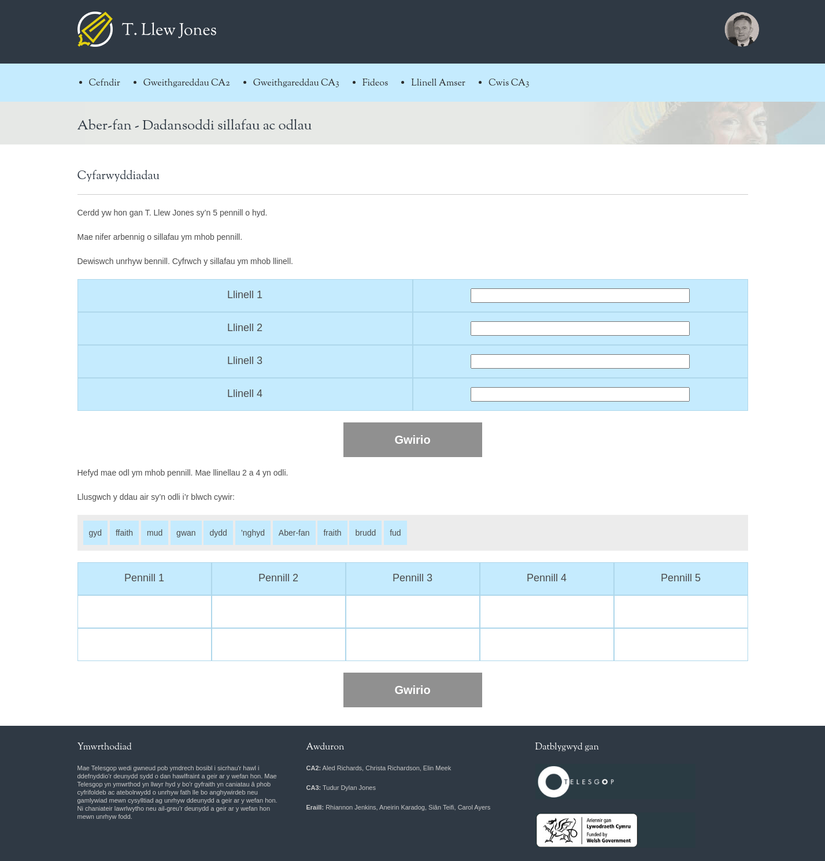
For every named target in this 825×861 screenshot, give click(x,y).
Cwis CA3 (509, 83)
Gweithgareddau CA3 (296, 83)
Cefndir (104, 83)
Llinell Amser (438, 83)
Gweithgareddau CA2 (186, 83)
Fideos (375, 83)
